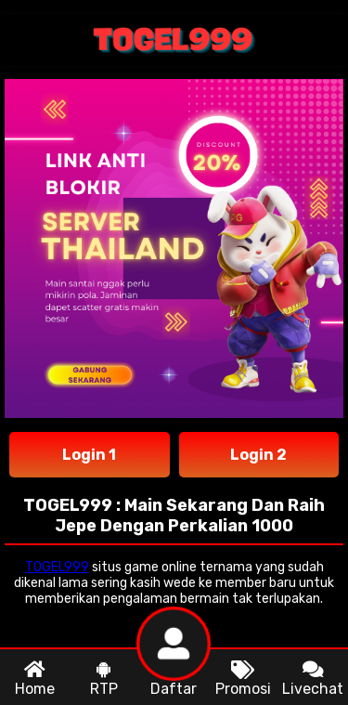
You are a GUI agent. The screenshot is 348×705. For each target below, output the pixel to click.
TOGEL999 (57, 567)
